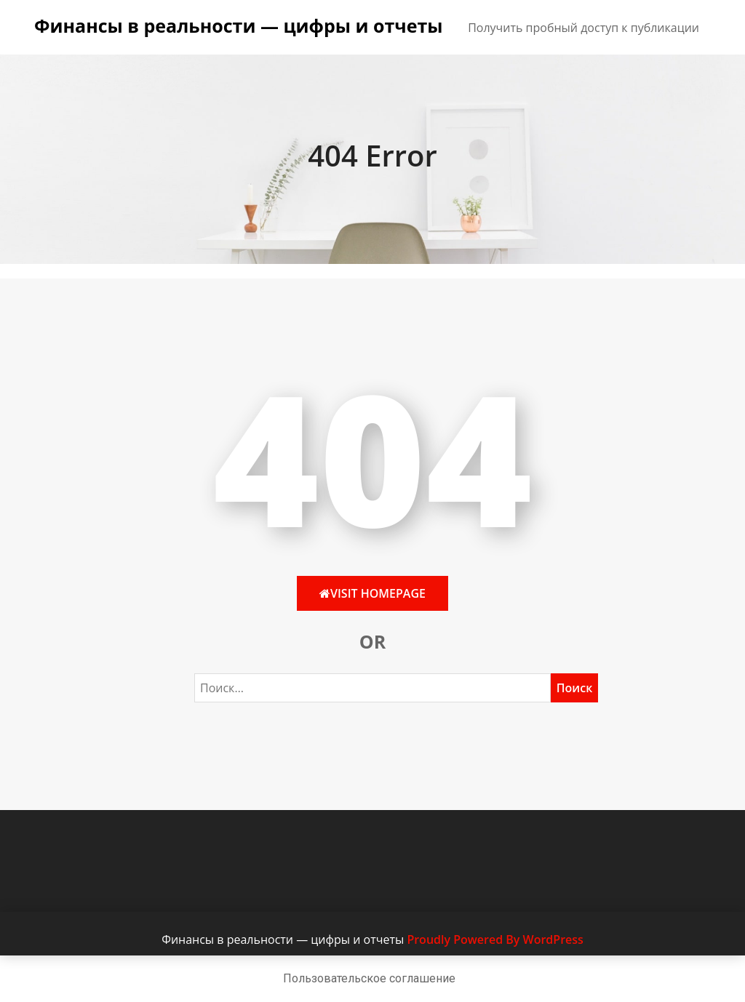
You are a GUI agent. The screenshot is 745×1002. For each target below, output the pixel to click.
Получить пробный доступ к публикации (583, 28)
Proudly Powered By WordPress (495, 939)
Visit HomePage (372, 593)
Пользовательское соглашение (369, 978)
